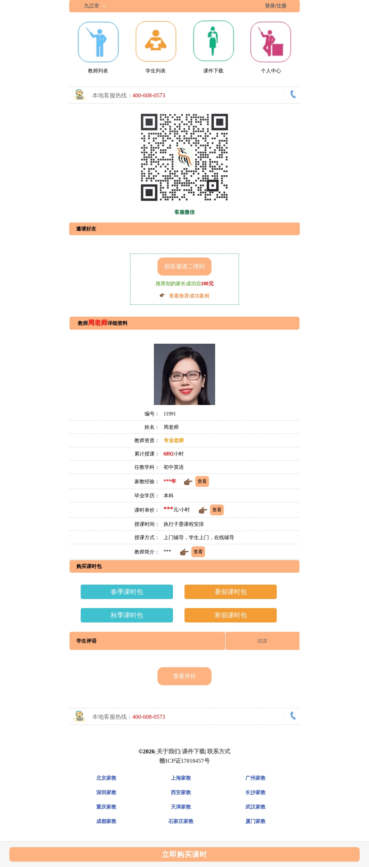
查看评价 (184, 676)
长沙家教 (255, 792)
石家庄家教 (181, 821)
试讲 (262, 641)
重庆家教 (106, 807)
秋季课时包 (127, 615)
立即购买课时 (184, 854)
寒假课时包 (230, 615)
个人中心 (271, 71)
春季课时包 (127, 591)
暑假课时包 (230, 591)
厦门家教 (255, 821)
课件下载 (213, 71)
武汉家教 (255, 807)
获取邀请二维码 (184, 266)
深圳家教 (106, 792)
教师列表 (98, 71)
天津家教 (181, 807)
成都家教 (106, 821)
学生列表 (156, 71)
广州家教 (255, 778)
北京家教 (106, 778)
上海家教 (181, 778)
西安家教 (181, 792)
